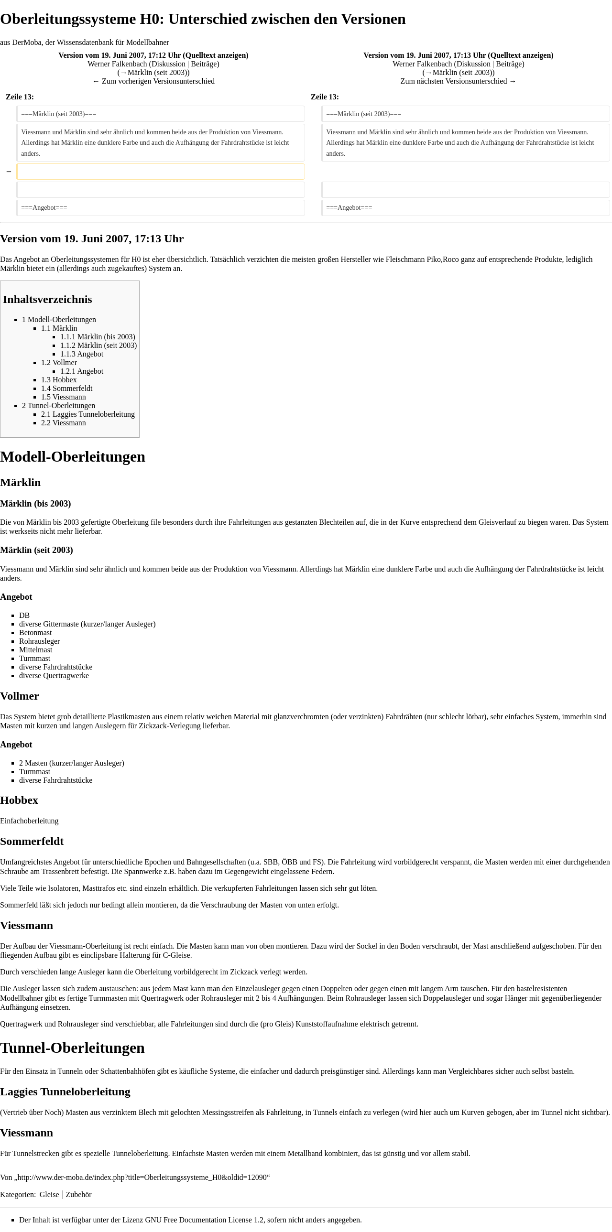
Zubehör (78, 1194)
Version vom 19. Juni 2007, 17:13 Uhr (424, 55)
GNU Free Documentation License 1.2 (204, 1220)
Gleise (49, 1194)
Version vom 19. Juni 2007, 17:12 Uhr (119, 55)
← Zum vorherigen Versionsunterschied (153, 81)
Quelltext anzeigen (216, 55)
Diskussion (169, 64)
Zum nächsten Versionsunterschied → (459, 81)
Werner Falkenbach (117, 64)
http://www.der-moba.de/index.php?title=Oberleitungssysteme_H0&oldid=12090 (142, 1177)
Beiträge (204, 64)
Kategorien (17, 1194)
